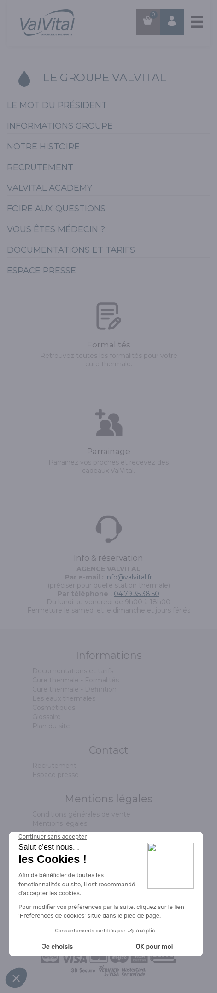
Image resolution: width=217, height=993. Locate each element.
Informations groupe (60, 126)
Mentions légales (59, 823)
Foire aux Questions (56, 209)
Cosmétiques (53, 708)
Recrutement (40, 167)
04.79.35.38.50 (136, 594)
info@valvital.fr (129, 577)
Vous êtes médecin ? (56, 229)
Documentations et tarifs (71, 250)
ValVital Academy (49, 188)
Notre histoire (43, 147)
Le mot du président (57, 105)
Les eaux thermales (63, 698)
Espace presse (41, 271)
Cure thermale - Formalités (75, 680)
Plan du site (51, 726)
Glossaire (46, 717)
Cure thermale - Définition (74, 689)
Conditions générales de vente (81, 814)
